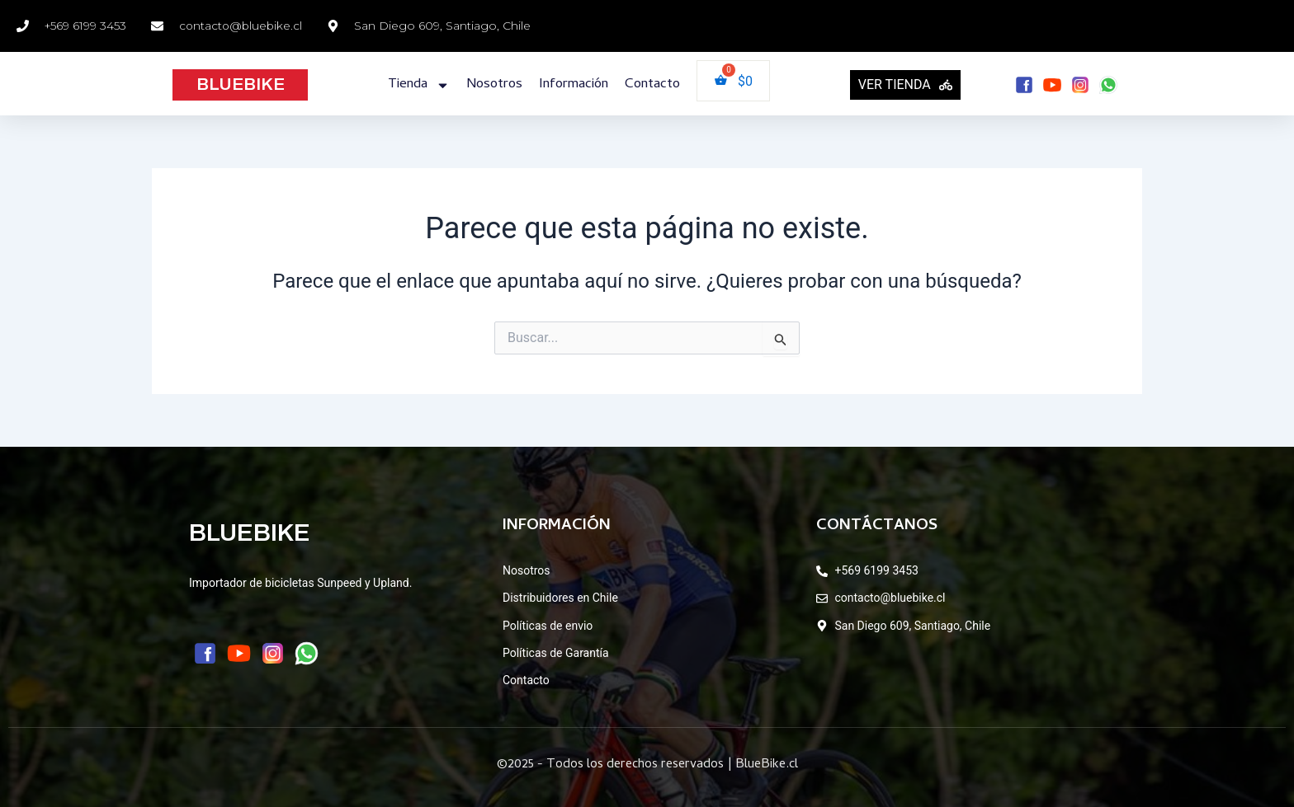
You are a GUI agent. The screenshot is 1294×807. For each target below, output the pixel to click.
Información (573, 84)
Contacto (652, 84)
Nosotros (494, 84)
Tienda (419, 85)
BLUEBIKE (240, 84)
